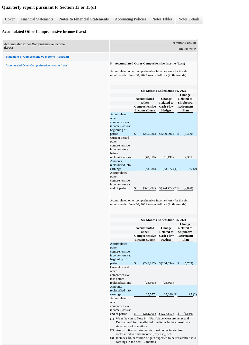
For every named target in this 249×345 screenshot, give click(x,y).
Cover (10, 19)
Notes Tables (162, 19)
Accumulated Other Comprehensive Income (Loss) (37, 65)
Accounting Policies (130, 19)
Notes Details (189, 19)
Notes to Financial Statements (84, 19)
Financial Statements (37, 19)
